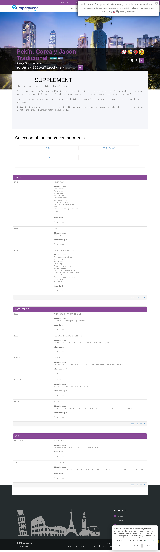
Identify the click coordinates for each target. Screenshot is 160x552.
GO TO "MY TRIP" (73, 2)
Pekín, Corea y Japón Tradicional (46, 54)
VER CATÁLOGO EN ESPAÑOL (55, 2)
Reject (120, 545)
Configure (135, 545)
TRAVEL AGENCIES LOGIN (73, 548)
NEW (69, 8)
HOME (109, 545)
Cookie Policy (148, 540)
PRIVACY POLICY (105, 548)
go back (53, 58)
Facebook (119, 518)
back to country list (137, 298)
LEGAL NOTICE (90, 548)
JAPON (48, 158)
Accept (149, 545)
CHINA (48, 148)
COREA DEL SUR (109, 148)
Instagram (119, 523)
